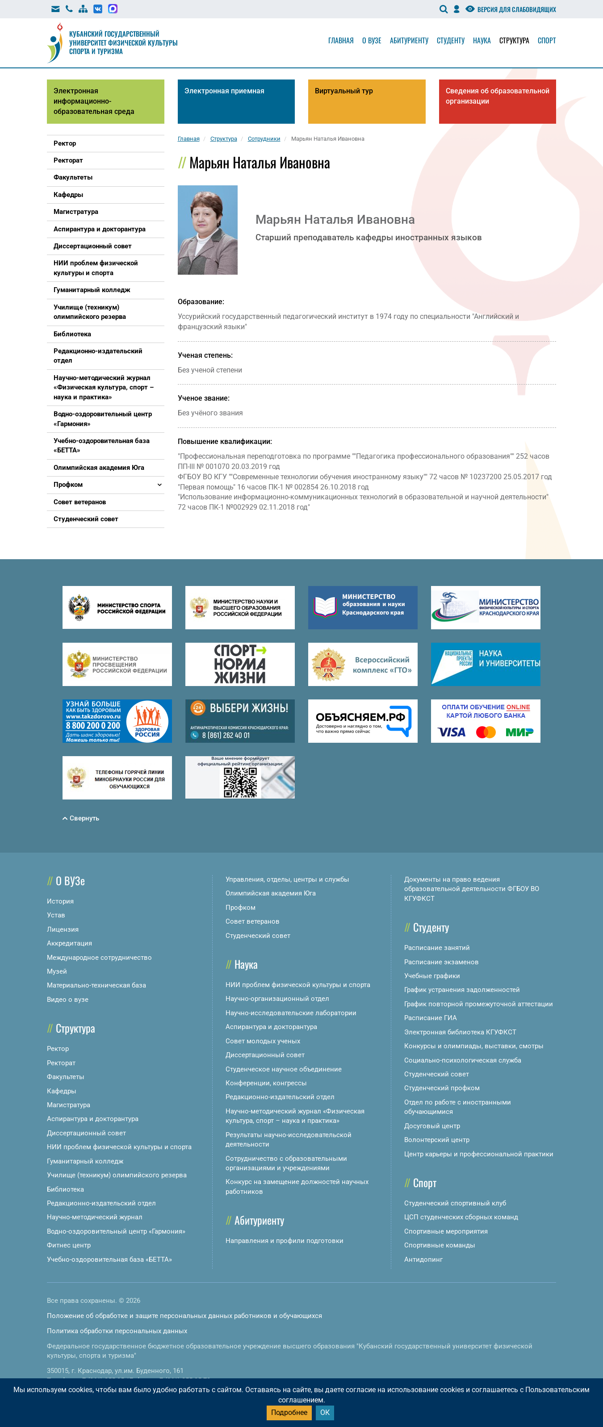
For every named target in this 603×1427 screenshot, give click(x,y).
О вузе (371, 40)
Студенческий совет (258, 936)
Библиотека (65, 1189)
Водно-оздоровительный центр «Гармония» (116, 1231)
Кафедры (61, 1091)
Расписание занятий (437, 948)
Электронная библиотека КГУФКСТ (460, 1032)
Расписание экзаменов (441, 962)
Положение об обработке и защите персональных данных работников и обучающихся (184, 1316)
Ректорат (61, 1063)
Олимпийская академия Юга (271, 893)
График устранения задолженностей (462, 990)
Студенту (451, 40)
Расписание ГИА (430, 1018)
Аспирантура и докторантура (92, 1119)
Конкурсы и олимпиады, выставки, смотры (474, 1046)
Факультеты (65, 1077)
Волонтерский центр (436, 1140)
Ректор (58, 1049)
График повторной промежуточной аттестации (478, 1004)
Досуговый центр (432, 1126)
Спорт (547, 40)
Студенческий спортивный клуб (455, 1203)
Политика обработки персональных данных (117, 1331)
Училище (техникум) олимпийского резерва (117, 1175)
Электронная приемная (224, 91)
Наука (482, 40)
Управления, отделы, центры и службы (287, 879)
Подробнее (289, 1412)
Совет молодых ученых (263, 1041)
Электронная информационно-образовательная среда (94, 101)
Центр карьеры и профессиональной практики (478, 1154)
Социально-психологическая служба (462, 1060)
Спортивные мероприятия (446, 1231)
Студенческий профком (442, 1088)
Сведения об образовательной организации (497, 96)
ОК (325, 1412)
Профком (240, 908)
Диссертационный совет (86, 1133)
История (60, 901)
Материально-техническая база (96, 985)
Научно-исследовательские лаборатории (291, 1013)
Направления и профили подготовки (284, 1241)
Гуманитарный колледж (85, 1161)
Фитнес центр (69, 1245)
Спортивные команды (439, 1245)
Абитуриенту (409, 40)
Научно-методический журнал (94, 1217)
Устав (56, 915)
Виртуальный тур (344, 91)
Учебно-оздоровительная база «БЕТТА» (109, 1259)
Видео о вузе (67, 1000)
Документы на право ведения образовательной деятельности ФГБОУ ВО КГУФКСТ (471, 889)
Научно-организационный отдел (277, 999)
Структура (514, 40)
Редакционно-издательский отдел (101, 1203)
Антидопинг (423, 1259)
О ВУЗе (70, 880)
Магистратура (68, 1105)
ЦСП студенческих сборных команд (461, 1217)
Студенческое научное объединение (284, 1069)
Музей (57, 971)
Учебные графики (432, 976)
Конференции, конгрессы (266, 1083)
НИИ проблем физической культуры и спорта (119, 1147)
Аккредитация (69, 943)
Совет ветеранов (253, 921)
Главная (341, 40)
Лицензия (63, 929)
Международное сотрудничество (99, 958)
